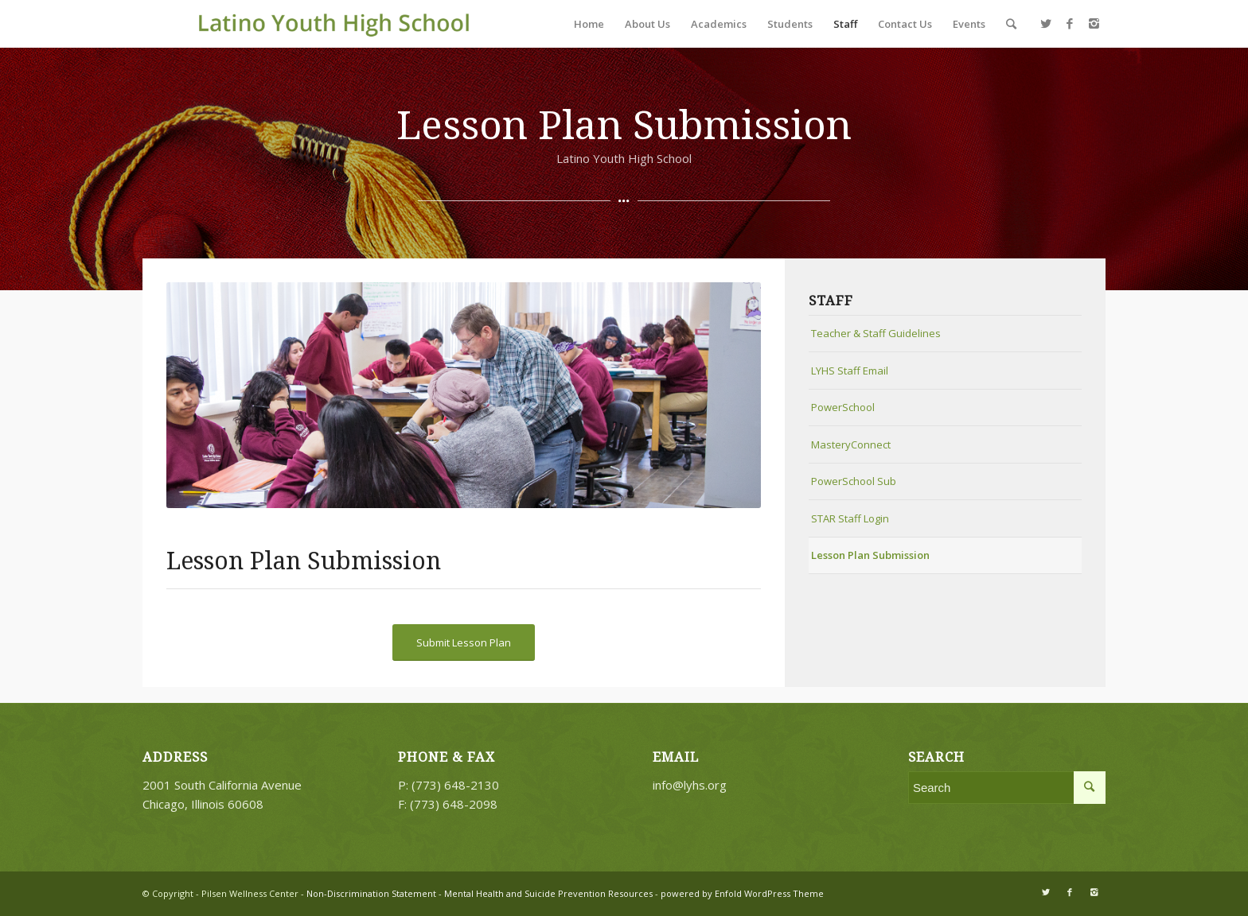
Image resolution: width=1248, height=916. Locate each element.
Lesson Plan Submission (870, 555)
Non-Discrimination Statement (370, 893)
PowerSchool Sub (853, 481)
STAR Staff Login (850, 518)
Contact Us (905, 24)
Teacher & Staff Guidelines (876, 333)
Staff (845, 24)
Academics (719, 24)
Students (790, 24)
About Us (647, 24)
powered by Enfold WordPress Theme (742, 893)
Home (589, 24)
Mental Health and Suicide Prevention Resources (548, 893)
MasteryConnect (851, 444)
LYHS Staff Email (849, 370)
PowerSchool (843, 407)
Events (969, 24)
